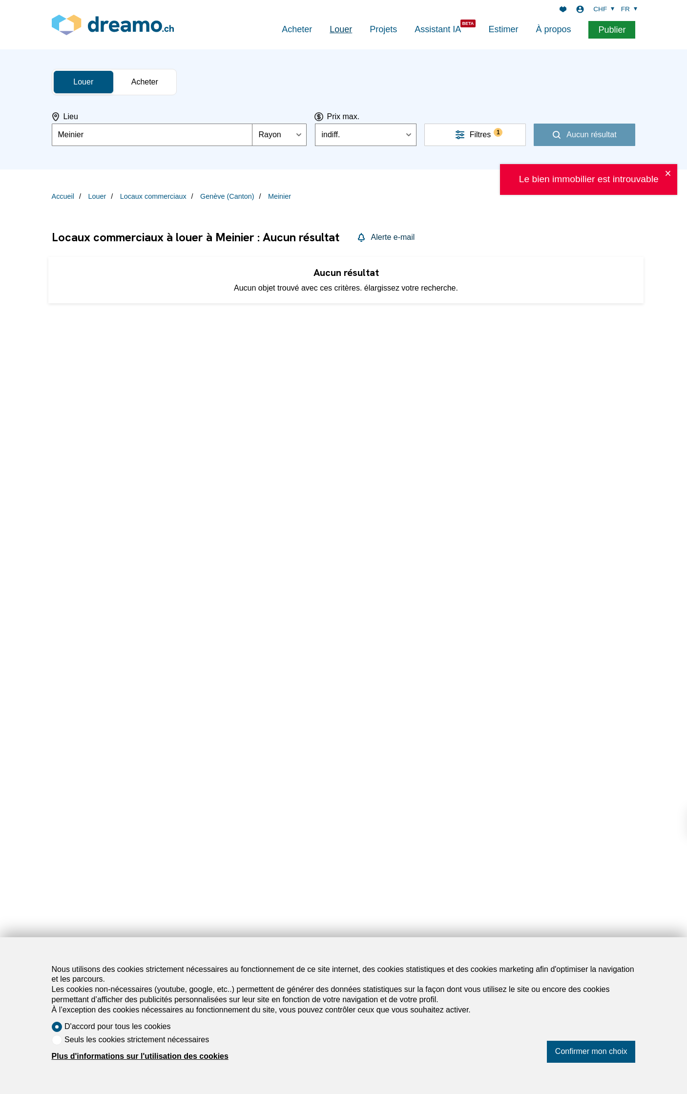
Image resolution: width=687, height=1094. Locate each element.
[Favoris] (563, 9)
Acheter (297, 29)
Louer (341, 29)
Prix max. (343, 116)
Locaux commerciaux (153, 196)
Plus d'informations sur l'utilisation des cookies (140, 1056)
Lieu (70, 116)
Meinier (279, 196)
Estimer (503, 29)
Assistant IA (438, 29)
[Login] (580, 9)
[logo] (113, 24)
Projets (383, 29)
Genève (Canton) (227, 196)
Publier (611, 30)
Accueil (63, 196)
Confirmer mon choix (591, 1051)
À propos (553, 29)
